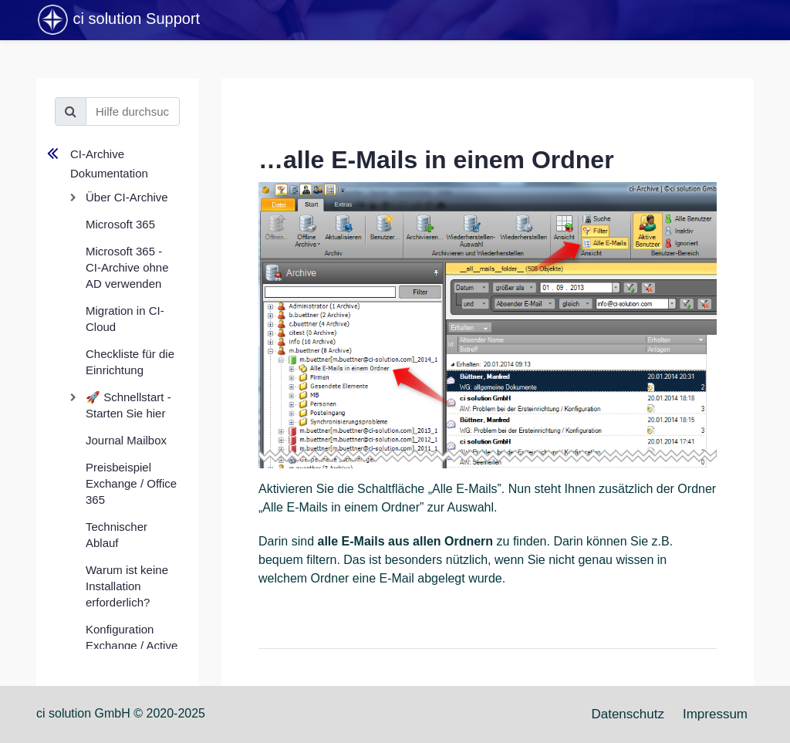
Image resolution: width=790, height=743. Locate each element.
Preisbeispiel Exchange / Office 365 (131, 483)
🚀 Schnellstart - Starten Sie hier (128, 405)
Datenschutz (627, 714)
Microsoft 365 (120, 224)
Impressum (715, 714)
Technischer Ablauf (116, 534)
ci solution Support (118, 20)
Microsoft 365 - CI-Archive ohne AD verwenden (127, 267)
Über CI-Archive (127, 197)
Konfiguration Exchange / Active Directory (131, 645)
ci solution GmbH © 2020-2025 (120, 713)
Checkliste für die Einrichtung (130, 362)
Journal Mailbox (126, 440)
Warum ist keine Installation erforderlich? (127, 586)
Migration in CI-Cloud (125, 318)
